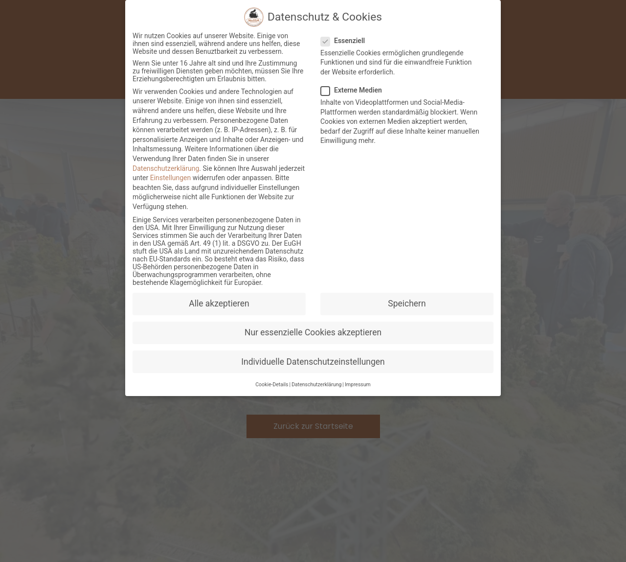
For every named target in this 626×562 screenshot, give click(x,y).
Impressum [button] (358, 386)
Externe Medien (354, 91)
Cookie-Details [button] (271, 386)
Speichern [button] (406, 305)
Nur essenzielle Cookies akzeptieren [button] (313, 334)
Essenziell (345, 42)
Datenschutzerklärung (166, 170)
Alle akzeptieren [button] (219, 305)
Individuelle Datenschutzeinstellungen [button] (312, 363)
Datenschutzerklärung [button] (316, 386)
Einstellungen (170, 179)
